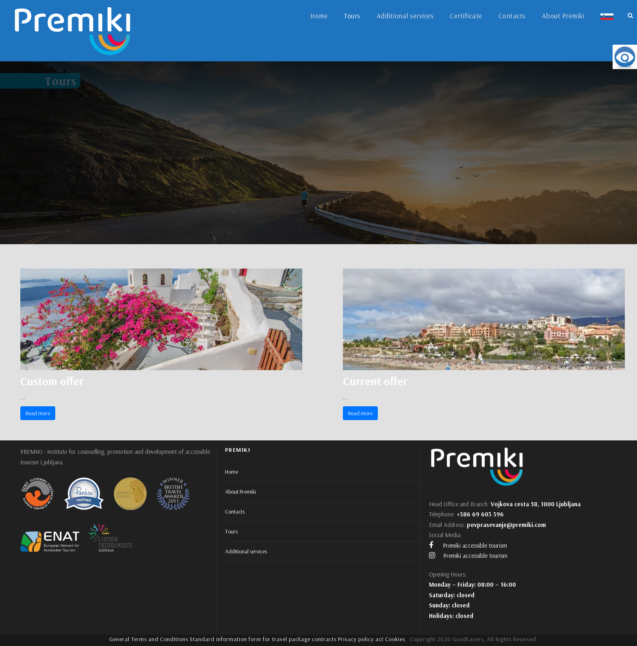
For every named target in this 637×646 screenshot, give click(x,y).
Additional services (405, 15)
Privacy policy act (361, 639)
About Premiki (563, 15)
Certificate (466, 15)
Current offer (375, 381)
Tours (352, 15)
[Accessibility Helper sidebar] (625, 57)
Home (318, 15)
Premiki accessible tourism (468, 545)
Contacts (512, 15)
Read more (38, 413)
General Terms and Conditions (148, 639)
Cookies (395, 639)
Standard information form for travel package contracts (263, 639)
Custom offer (52, 381)
